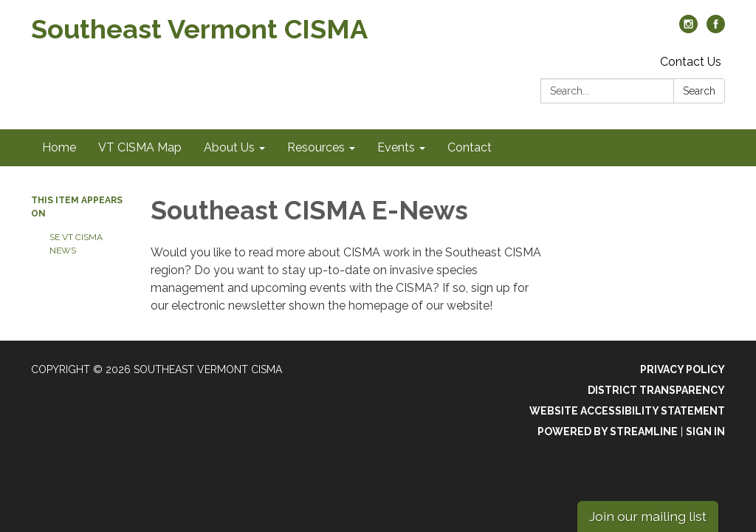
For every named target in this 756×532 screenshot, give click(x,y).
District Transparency (656, 390)
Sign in (705, 431)
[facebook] (716, 29)
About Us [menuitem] (229, 147)
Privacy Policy (682, 369)
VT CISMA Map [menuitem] (140, 147)
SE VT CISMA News (76, 244)
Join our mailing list (648, 516)
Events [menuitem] (396, 147)
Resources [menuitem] (316, 147)
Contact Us (690, 62)
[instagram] (688, 29)
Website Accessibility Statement (627, 411)
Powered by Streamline (607, 431)
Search (699, 91)
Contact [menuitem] (469, 147)
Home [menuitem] (59, 147)
